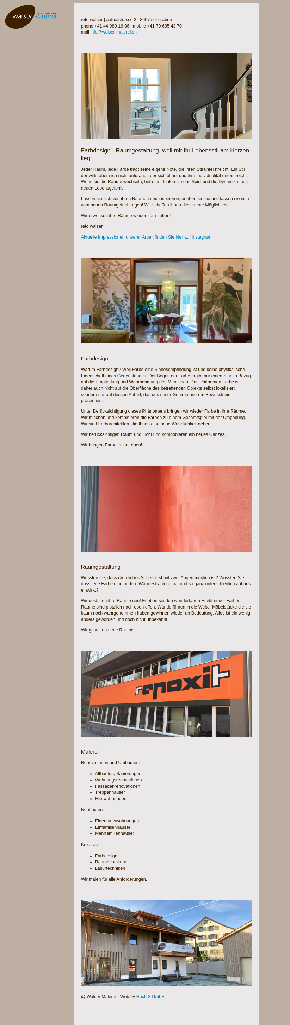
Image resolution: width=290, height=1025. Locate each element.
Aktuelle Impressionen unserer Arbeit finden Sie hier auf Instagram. (147, 237)
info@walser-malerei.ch (113, 32)
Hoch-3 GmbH (150, 996)
